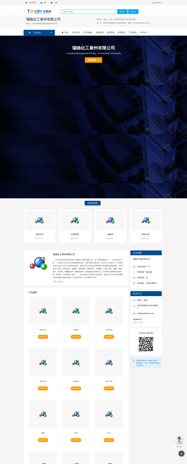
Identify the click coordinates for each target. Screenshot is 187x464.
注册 (54, 2)
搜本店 (133, 12)
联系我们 (122, 32)
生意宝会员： (143, 267)
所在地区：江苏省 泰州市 (146, 283)
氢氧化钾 (39, 234)
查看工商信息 (58, 281)
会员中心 (157, 3)
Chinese (143, 32)
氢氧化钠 (146, 234)
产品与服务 (87, 32)
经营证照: (142, 277)
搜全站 (122, 12)
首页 (65, 32)
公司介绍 (75, 32)
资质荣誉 (111, 32)
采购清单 (100, 32)
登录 (43, 2)
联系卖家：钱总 (144, 272)
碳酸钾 (110, 234)
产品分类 (35, 33)
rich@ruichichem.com (145, 313)
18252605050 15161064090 (147, 307)
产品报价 (133, 32)
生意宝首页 (30, 2)
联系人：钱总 (142, 300)
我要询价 (43, 337)
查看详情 (93, 60)
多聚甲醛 (75, 234)
